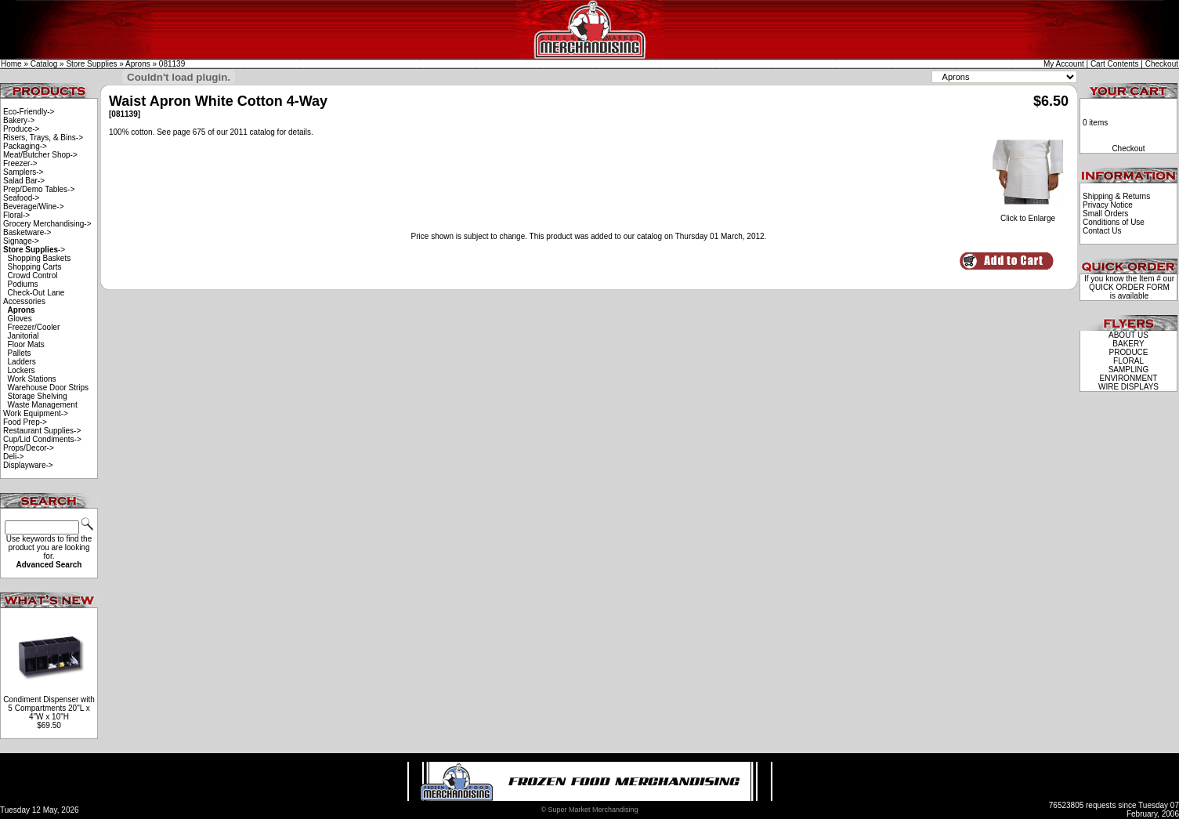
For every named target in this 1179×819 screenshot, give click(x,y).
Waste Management (43, 404)
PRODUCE (1128, 352)
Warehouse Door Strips (48, 387)
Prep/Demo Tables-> (38, 189)
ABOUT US (1128, 335)
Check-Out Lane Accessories (33, 297)
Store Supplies (91, 64)
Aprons (137, 64)
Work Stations (32, 379)
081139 (172, 64)
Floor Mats (26, 344)
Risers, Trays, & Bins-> (43, 137)
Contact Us (1102, 230)
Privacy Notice (1108, 205)
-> (34, 249)
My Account (1063, 64)
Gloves (20, 318)
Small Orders (1105, 213)
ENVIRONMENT (1129, 378)
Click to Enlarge (1028, 215)
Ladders (22, 361)
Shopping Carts (35, 267)
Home (11, 64)
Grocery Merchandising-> (47, 223)
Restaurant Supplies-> (42, 430)
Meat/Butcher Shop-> (40, 154)
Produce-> (21, 129)
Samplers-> (23, 172)
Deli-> (13, 456)
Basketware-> (27, 232)
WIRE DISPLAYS (1128, 386)
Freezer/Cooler (34, 327)
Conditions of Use (1114, 222)
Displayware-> (28, 465)
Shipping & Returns (1116, 196)
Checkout (1161, 64)
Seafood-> (21, 198)
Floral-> (16, 215)
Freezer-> (20, 163)
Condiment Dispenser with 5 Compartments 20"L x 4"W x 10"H (49, 708)
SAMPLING (1128, 369)
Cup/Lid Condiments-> (42, 439)
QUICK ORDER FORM (1129, 287)
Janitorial (23, 336)
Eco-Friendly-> (28, 111)
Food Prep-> (25, 422)
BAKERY (1128, 343)
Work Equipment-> (35, 413)
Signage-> (21, 241)
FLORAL (1128, 361)
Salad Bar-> (24, 180)
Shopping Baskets (39, 258)
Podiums (23, 284)
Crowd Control (33, 275)
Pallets (19, 353)
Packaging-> (25, 146)
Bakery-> (18, 120)
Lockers (21, 370)
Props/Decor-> (28, 448)
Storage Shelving (37, 396)
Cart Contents (1114, 64)
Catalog (44, 64)
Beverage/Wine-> (33, 206)
